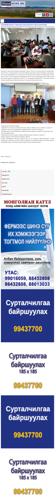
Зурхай (4, 186)
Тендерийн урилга (7, 194)
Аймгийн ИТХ (5, 175)
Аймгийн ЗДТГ (6, 179)
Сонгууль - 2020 (6, 171)
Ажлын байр (5, 190)
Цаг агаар (4, 183)
